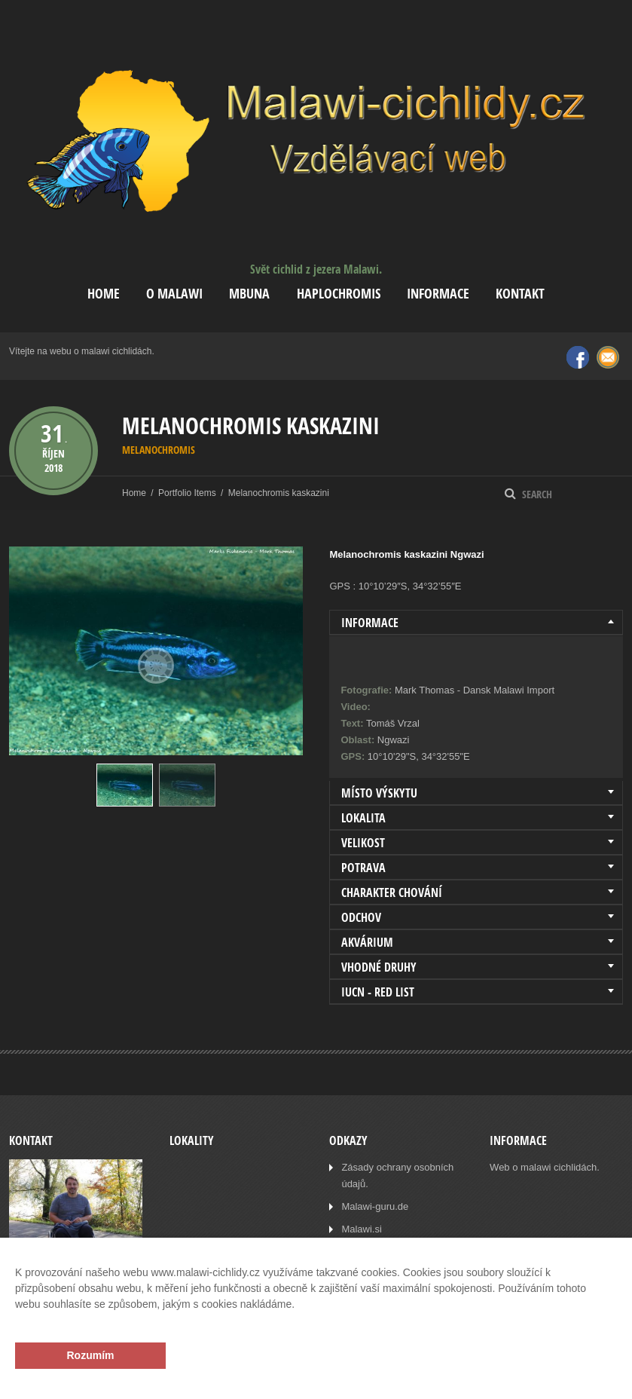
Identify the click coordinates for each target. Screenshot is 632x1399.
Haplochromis (338, 293)
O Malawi (174, 293)
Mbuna (249, 293)
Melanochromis (158, 449)
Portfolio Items (187, 493)
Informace (438, 293)
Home (103, 293)
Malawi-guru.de (374, 1206)
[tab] (476, 622)
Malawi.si (361, 1229)
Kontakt (520, 293)
